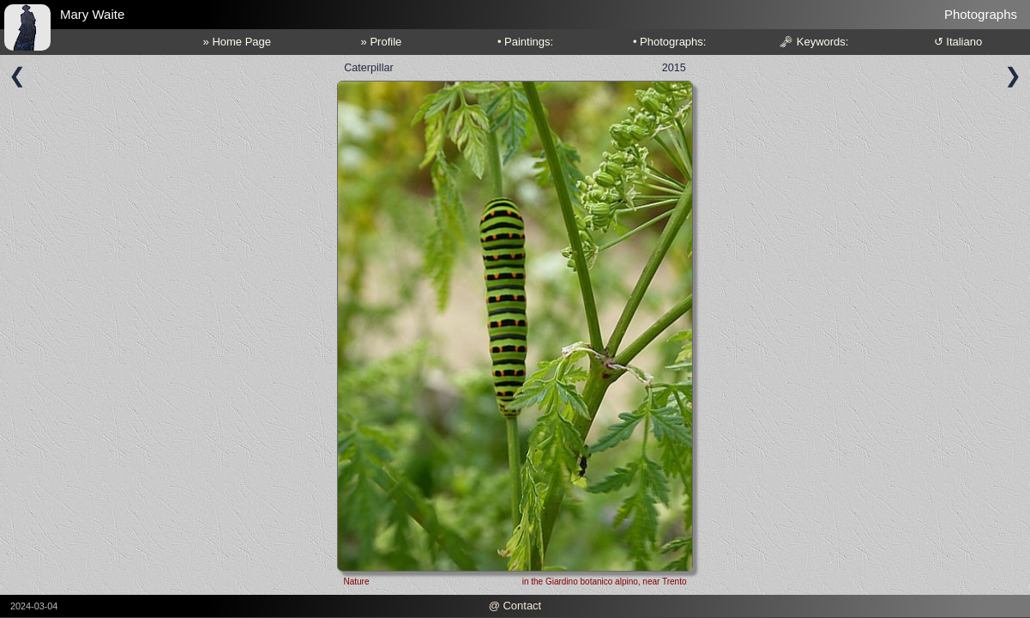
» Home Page (237, 41)
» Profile (381, 41)
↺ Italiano (958, 41)
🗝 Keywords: (813, 41)
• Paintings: (525, 41)
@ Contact (515, 605)
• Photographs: (670, 41)
